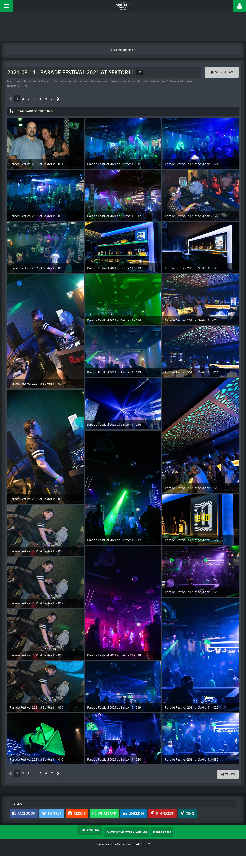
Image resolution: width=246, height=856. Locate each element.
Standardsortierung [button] (35, 111)
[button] (6, 6)
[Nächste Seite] (58, 98)
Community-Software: (123, 844)
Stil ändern (89, 830)
